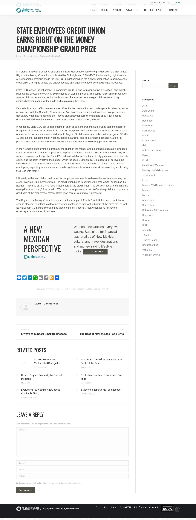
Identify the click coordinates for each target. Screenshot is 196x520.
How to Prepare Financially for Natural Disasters (41, 377)
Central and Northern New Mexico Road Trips (102, 377)
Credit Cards (149, 140)
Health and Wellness (153, 165)
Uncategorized (150, 244)
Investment (148, 175)
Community (50, 289)
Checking (147, 125)
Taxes (145, 235)
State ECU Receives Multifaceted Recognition (47, 361)
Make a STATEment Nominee (158, 185)
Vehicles (147, 249)
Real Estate (148, 205)
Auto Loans (148, 110)
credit (145, 135)
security (146, 230)
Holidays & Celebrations (155, 170)
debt (144, 145)
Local (145, 180)
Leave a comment (101, 289)
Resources (148, 215)
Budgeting (147, 115)
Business (147, 120)
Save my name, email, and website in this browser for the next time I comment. (50, 483)
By (69, 289)
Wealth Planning (151, 254)
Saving (146, 220)
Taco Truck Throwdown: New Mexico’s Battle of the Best (101, 361)
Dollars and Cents (151, 150)
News (58, 289)
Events (146, 155)
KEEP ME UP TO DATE (95, 252)
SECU (145, 225)
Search (145, 80)
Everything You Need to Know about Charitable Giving (40, 391)
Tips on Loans (149, 240)
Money (146, 190)
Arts (144, 105)
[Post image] (23, 363)
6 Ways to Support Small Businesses (101, 389)
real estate (148, 200)
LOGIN (177, 3)
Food (145, 160)
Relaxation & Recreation (155, 210)
